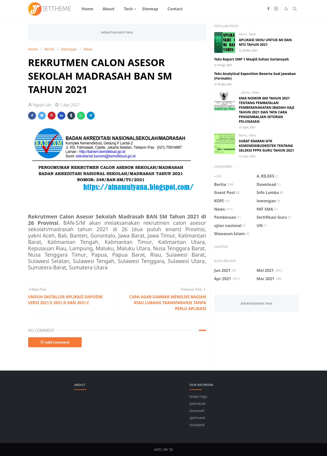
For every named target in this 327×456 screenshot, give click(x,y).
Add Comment (55, 342)
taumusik (197, 410)
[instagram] (276, 9)
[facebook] (268, 9)
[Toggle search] (294, 8)
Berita (243, 34)
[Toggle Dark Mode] (286, 9)
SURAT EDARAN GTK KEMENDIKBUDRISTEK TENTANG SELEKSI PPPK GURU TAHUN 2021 (266, 146)
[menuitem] (87, 9)
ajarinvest (197, 417)
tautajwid (197, 424)
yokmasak (198, 403)
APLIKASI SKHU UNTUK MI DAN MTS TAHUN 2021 (265, 42)
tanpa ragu (198, 396)
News (252, 34)
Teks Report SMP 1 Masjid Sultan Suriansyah (251, 59)
